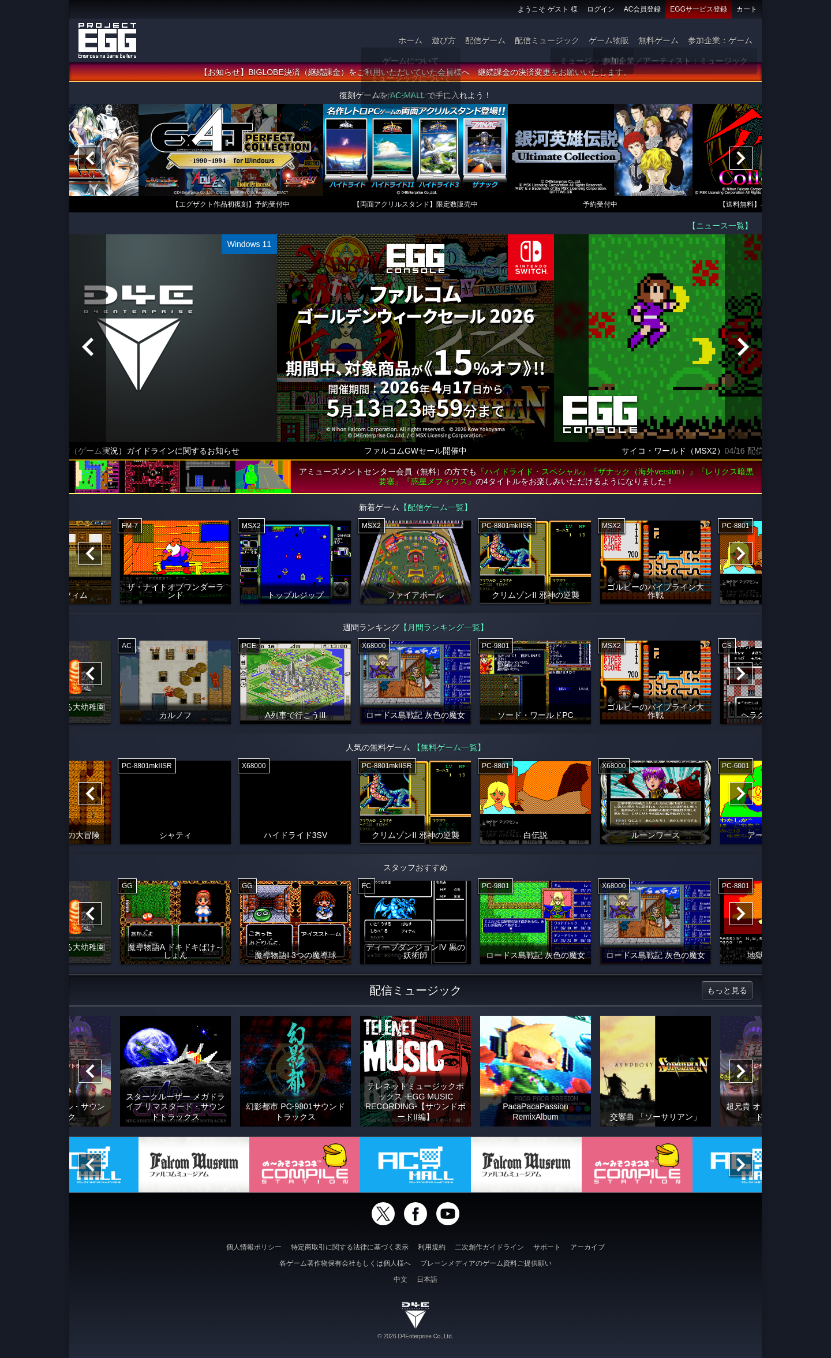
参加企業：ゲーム (720, 40)
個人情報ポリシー (254, 1247)
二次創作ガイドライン (489, 1247)
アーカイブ (587, 1247)
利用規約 (432, 1247)
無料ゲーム (658, 40)
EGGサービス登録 (698, 9)
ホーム (410, 40)
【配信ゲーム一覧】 (435, 507)
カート (746, 9)
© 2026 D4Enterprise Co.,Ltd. (415, 1336)
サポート (547, 1247)
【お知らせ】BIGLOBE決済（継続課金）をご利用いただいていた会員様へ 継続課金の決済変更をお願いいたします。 (415, 72)
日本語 (427, 1279)
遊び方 (444, 40)
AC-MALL (407, 95)
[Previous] (90, 158)
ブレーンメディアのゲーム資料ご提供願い (486, 1263)
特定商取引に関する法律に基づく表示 (350, 1247)
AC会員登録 (642, 9)
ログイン (601, 9)
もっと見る (727, 990)
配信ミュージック (547, 40)
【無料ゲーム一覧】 (449, 747)
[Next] (741, 158)
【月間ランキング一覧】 (443, 627)
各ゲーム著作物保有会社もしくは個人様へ (345, 1263)
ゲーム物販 (609, 40)
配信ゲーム (485, 40)
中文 (400, 1279)
